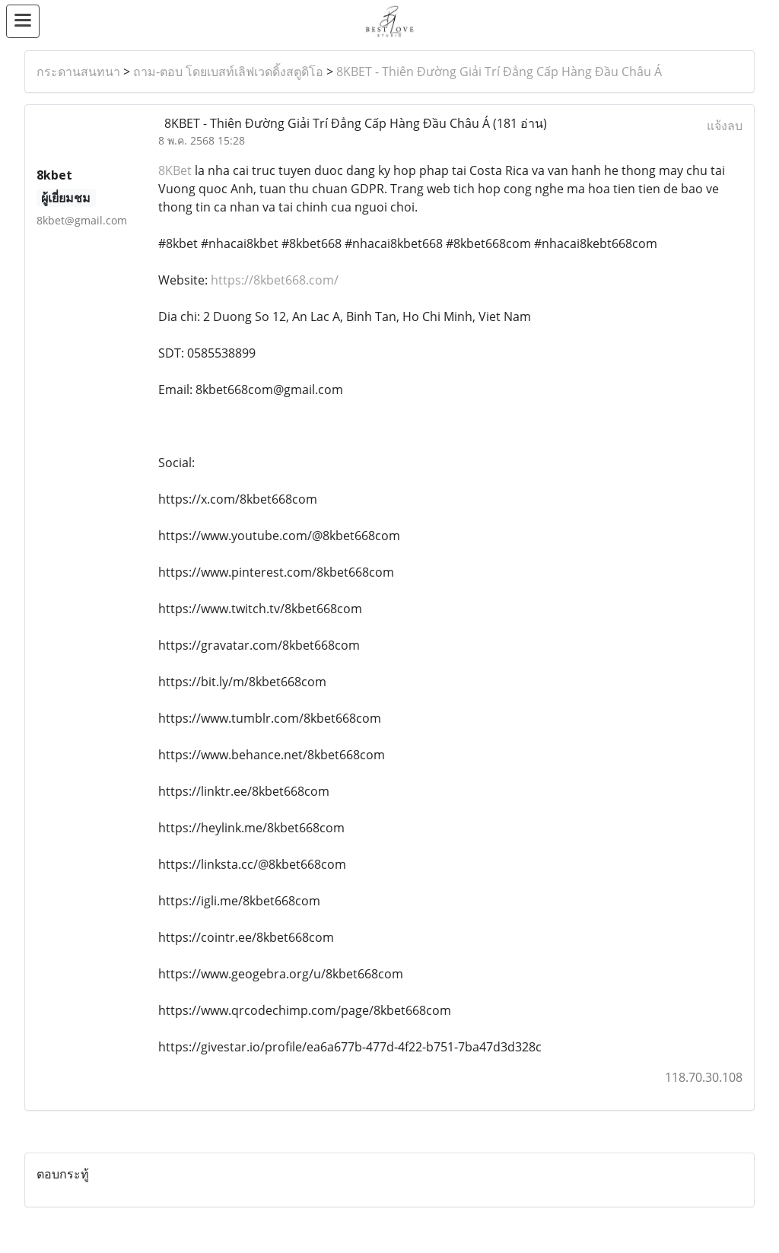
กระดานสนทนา (78, 71)
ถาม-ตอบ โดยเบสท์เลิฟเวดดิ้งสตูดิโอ (228, 71)
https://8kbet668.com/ (275, 280)
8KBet (175, 170)
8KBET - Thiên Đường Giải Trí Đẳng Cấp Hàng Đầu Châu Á (499, 71)
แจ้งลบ (724, 125)
